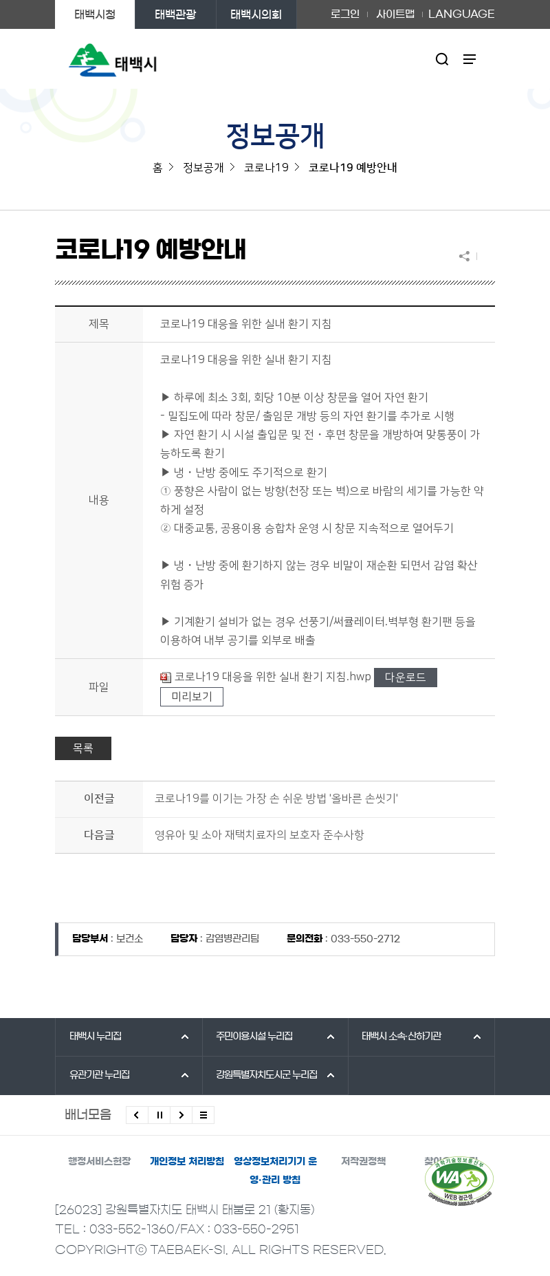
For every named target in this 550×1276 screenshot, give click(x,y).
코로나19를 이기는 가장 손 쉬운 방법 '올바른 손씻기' (276, 798)
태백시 (95, 1036)
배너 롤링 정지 (159, 1115)
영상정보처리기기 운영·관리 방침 (275, 1171)
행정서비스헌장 (99, 1162)
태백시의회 (256, 14)
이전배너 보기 (137, 1115)
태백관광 (175, 14)
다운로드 (405, 677)
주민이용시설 (254, 1036)
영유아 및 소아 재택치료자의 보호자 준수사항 (259, 835)
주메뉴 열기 (470, 59)
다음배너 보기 (181, 1115)
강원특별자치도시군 (266, 1075)
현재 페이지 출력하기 (486, 256)
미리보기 (191, 697)
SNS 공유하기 (467, 256)
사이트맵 (395, 14)
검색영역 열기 (442, 59)
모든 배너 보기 (203, 1115)
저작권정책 (363, 1162)
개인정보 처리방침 (187, 1162)
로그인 (345, 14)
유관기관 (99, 1075)
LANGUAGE (461, 14)
